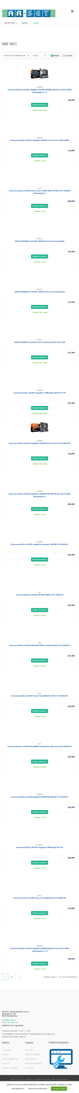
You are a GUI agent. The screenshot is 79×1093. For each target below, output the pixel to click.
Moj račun (29, 1050)
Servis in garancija (10, 1058)
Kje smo (5, 1063)
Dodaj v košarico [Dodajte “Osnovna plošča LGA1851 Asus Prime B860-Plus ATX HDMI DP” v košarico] (39, 913)
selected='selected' (39, 55)
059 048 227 (12, 1022)
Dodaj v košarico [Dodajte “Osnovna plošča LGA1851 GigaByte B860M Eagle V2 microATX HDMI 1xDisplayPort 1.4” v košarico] (39, 963)
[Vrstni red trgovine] (17, 55)
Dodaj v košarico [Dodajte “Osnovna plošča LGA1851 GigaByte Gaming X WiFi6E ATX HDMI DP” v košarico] (39, 559)
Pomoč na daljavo (10, 1067)
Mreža (55, 55)
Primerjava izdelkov (33, 1063)
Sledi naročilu (30, 1058)
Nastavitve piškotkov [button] (38, 1088)
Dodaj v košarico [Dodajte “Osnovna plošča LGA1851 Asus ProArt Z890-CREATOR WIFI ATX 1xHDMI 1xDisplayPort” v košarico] (39, 206)
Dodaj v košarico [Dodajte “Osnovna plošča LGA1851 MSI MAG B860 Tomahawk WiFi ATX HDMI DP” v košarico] (39, 660)
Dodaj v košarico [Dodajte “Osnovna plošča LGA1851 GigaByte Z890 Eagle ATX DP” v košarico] (39, 862)
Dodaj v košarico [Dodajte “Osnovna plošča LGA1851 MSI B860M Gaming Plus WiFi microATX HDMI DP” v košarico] (39, 761)
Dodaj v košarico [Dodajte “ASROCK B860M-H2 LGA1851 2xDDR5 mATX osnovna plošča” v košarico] (39, 307)
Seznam (67, 55)
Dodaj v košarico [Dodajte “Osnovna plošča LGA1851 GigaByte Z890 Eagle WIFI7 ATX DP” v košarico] (39, 408)
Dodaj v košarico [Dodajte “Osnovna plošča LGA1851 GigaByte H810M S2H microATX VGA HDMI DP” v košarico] (39, 458)
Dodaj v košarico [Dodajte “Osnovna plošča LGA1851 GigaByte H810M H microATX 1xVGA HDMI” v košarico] (39, 155)
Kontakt (5, 1054)
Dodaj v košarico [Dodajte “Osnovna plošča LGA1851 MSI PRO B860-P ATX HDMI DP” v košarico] (39, 610)
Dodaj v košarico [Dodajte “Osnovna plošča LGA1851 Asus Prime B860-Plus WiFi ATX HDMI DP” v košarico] (39, 711)
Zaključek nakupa (32, 1054)
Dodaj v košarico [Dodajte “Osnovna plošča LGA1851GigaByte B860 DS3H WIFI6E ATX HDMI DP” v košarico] (39, 812)
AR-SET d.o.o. (10, 22)
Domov (25, 22)
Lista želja (29, 1067)
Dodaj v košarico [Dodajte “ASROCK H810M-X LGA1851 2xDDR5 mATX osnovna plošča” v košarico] (39, 256)
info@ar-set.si (9, 1020)
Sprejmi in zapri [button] (59, 1088)
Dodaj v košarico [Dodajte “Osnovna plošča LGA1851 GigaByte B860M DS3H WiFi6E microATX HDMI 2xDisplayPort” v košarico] (39, 509)
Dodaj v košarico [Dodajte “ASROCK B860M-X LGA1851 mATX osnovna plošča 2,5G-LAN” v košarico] (39, 357)
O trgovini (6, 1050)
